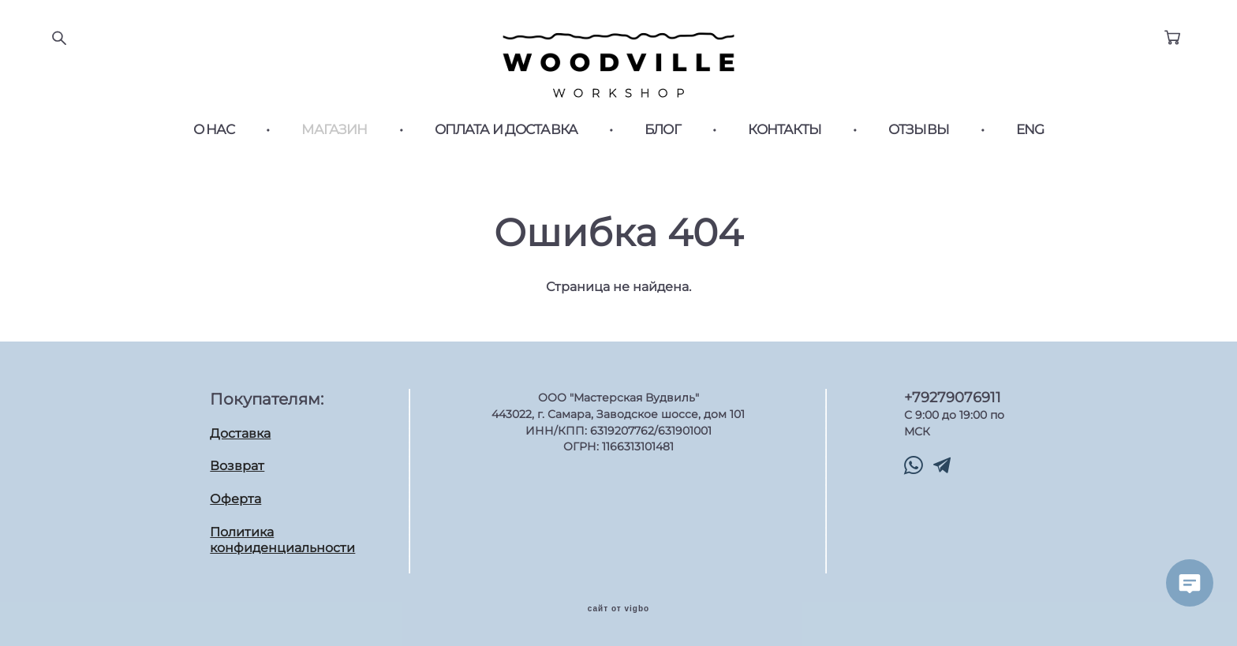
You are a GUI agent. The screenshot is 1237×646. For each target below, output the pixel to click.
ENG (1030, 129)
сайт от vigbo (618, 609)
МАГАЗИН (334, 129)
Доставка (240, 433)
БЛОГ (663, 129)
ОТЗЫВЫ (918, 129)
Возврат (237, 465)
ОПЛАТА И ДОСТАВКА (506, 129)
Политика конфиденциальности (282, 540)
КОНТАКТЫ (784, 129)
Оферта (235, 498)
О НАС (214, 129)
